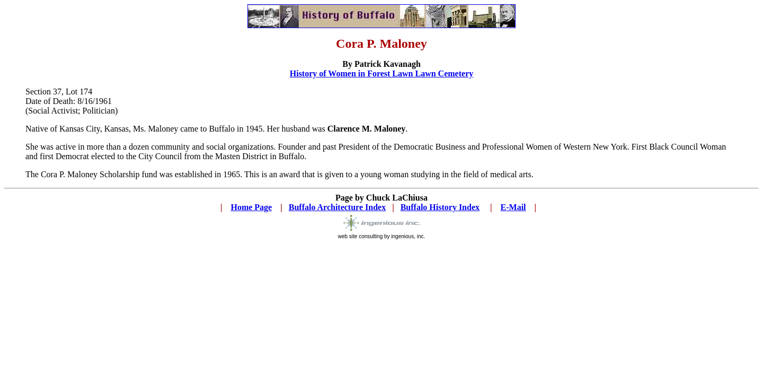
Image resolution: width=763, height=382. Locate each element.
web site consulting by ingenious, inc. (381, 234)
